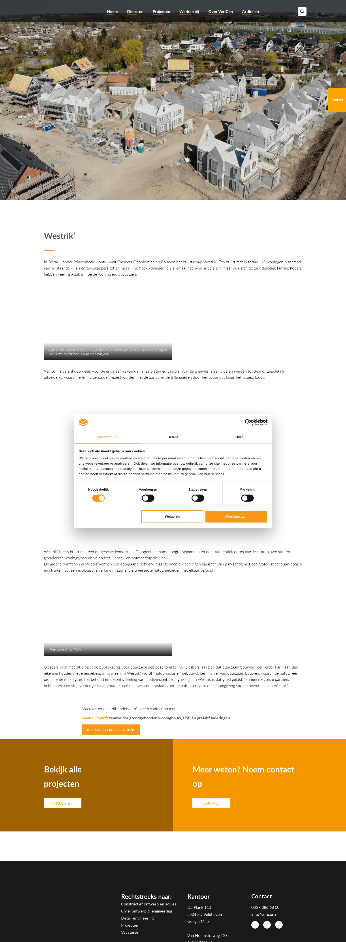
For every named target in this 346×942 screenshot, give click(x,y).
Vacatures (130, 893)
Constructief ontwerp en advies (148, 865)
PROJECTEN (62, 764)
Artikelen (250, 11)
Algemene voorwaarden (237, 928)
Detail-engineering (137, 879)
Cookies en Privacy (289, 928)
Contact (211, 764)
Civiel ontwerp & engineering (146, 872)
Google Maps (199, 882)
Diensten (135, 11)
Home (112, 11)
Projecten (161, 11)
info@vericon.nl (264, 875)
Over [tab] (239, 437)
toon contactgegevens (110, 690)
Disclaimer (265, 928)
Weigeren (172, 516)
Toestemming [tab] (107, 437)
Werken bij (189, 11)
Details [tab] (173, 437)
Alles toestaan (236, 516)
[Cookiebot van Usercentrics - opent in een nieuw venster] (248, 422)
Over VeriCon (220, 11)
